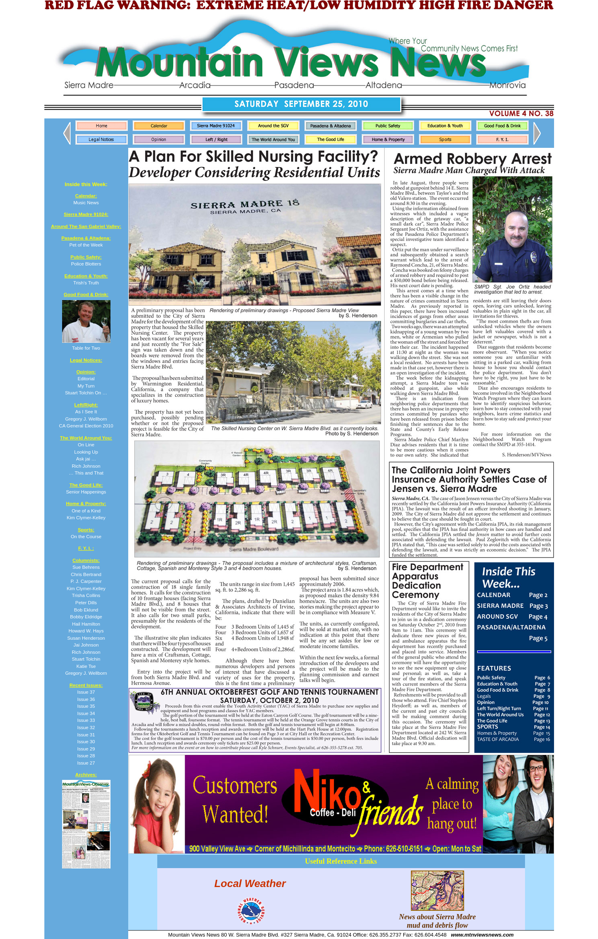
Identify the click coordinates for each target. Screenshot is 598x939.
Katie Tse (86, 666)
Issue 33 (86, 720)
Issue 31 (86, 734)
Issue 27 (86, 762)
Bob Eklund (86, 609)
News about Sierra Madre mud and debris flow (437, 916)
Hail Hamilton (86, 623)
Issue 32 (86, 727)
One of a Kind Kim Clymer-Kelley (86, 510)
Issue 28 (86, 755)
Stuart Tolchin (86, 658)
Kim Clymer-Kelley (86, 588)
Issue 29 (86, 748)
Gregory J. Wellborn (86, 673)
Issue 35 (86, 706)
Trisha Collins (86, 595)
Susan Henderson (86, 638)
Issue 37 (86, 691)
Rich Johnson (86, 652)
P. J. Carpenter (86, 581)
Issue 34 (86, 713)
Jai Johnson (85, 644)
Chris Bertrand (86, 574)
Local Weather (249, 883)
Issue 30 (86, 741)
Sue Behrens (86, 567)
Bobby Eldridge (86, 616)
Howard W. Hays (86, 630)
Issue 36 (86, 699)
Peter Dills (86, 602)
